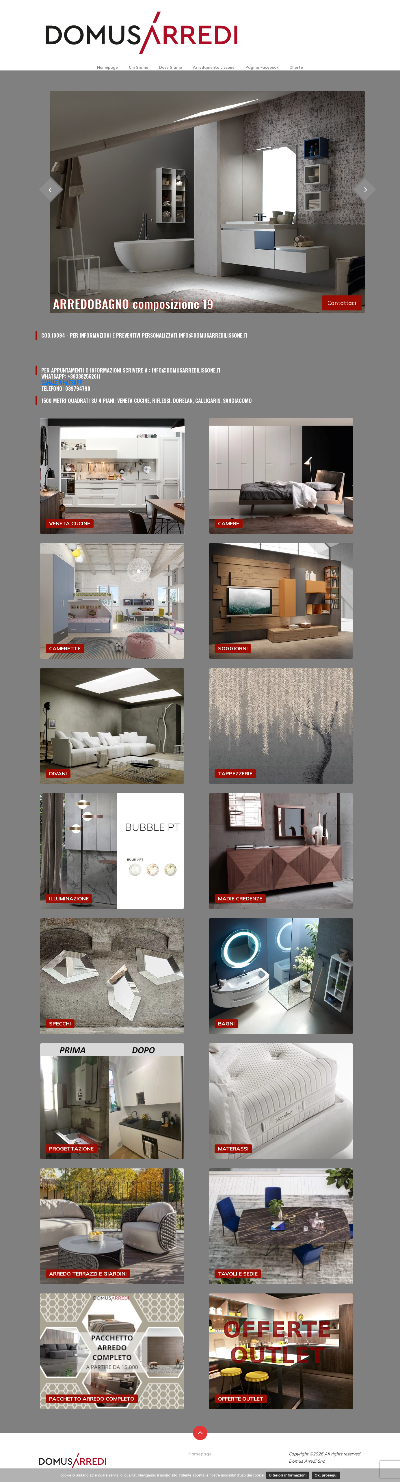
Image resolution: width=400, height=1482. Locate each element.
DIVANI (58, 773)
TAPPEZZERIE (235, 773)
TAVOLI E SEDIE (238, 1273)
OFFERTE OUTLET (240, 1398)
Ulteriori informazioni (288, 1475)
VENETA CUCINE (69, 523)
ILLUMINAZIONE (69, 898)
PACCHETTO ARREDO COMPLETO (91, 1398)
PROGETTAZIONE (71, 1148)
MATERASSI (233, 1148)
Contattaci (342, 302)
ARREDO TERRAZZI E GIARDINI (88, 1273)
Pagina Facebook (261, 67)
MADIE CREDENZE (240, 898)
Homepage (107, 67)
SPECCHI (60, 1023)
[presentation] (364, 189)
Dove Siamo (170, 67)
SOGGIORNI (233, 648)
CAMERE (228, 523)
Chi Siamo (138, 67)
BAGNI (226, 1023)
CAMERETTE (65, 648)
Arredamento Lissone (214, 67)
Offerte (296, 67)
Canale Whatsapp (61, 382)
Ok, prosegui (326, 1475)
